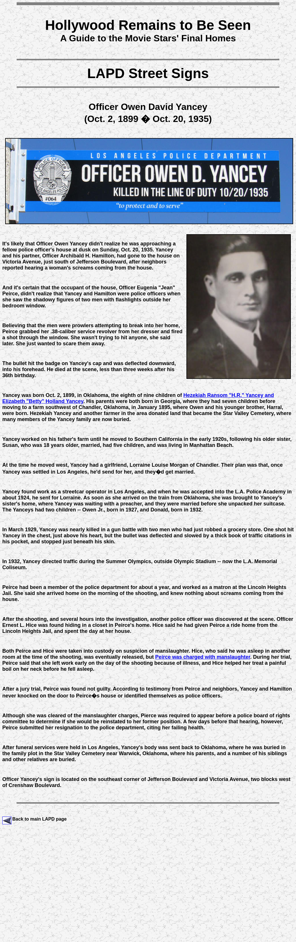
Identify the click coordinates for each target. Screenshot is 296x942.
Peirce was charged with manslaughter (202, 657)
